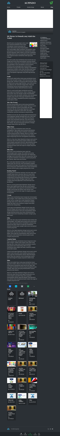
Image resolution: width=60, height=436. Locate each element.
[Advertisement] (30, 19)
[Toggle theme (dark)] (39, 434)
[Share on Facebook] (10, 286)
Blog (52, 7)
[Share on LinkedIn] (22, 286)
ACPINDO (30, 2)
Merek (42, 7)
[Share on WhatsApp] (28, 286)
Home (8, 7)
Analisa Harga (30, 7)
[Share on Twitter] (16, 286)
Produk (18, 7)
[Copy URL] (34, 286)
